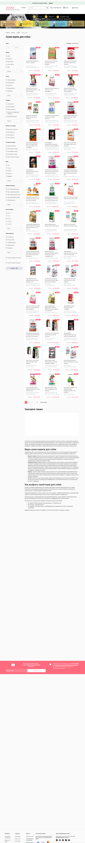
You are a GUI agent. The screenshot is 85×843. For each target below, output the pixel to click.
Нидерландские (11, 241)
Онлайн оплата (29, 836)
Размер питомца (10, 141)
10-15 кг (9, 219)
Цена (7, 42)
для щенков (10, 133)
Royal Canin (10, 60)
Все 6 (14, 227)
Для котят (17, 838)
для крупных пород (12, 147)
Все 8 (14, 94)
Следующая (43, 398)
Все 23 (14, 119)
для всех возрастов (12, 128)
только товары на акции (13, 261)
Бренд (7, 51)
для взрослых (11, 130)
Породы (8, 98)
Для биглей (10, 102)
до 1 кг (9, 211)
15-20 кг (9, 222)
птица (9, 166)
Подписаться (36, 669)
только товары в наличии (14, 256)
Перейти (51, 1)
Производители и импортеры (29, 839)
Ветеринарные (11, 86)
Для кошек (18, 836)
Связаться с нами (7, 841)
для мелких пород (12, 152)
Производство (10, 232)
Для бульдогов (11, 107)
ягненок (9, 172)
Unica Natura (10, 62)
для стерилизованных (13, 187)
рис (8, 163)
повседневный (11, 198)
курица (9, 169)
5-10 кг (9, 217)
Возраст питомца (11, 124)
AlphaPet (9, 57)
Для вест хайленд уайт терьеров (13, 111)
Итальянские (10, 238)
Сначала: (69, 42)
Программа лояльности (7, 837)
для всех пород (11, 144)
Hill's (8, 65)
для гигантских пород (13, 155)
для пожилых (11, 136)
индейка (9, 174)
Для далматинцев (12, 115)
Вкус (7, 160)
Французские (10, 243)
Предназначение (10, 184)
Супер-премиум (11, 78)
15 (37, 398)
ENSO (8, 54)
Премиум (9, 89)
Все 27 (14, 203)
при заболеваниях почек (13, 193)
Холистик (9, 84)
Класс (7, 75)
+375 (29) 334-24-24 (57, 6)
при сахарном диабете (13, 190)
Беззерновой (10, 81)
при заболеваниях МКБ (13, 196)
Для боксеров (11, 105)
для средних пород (12, 150)
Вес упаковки (9, 208)
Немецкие (10, 246)
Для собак (17, 841)
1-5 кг (8, 214)
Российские (10, 235)
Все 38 (14, 70)
